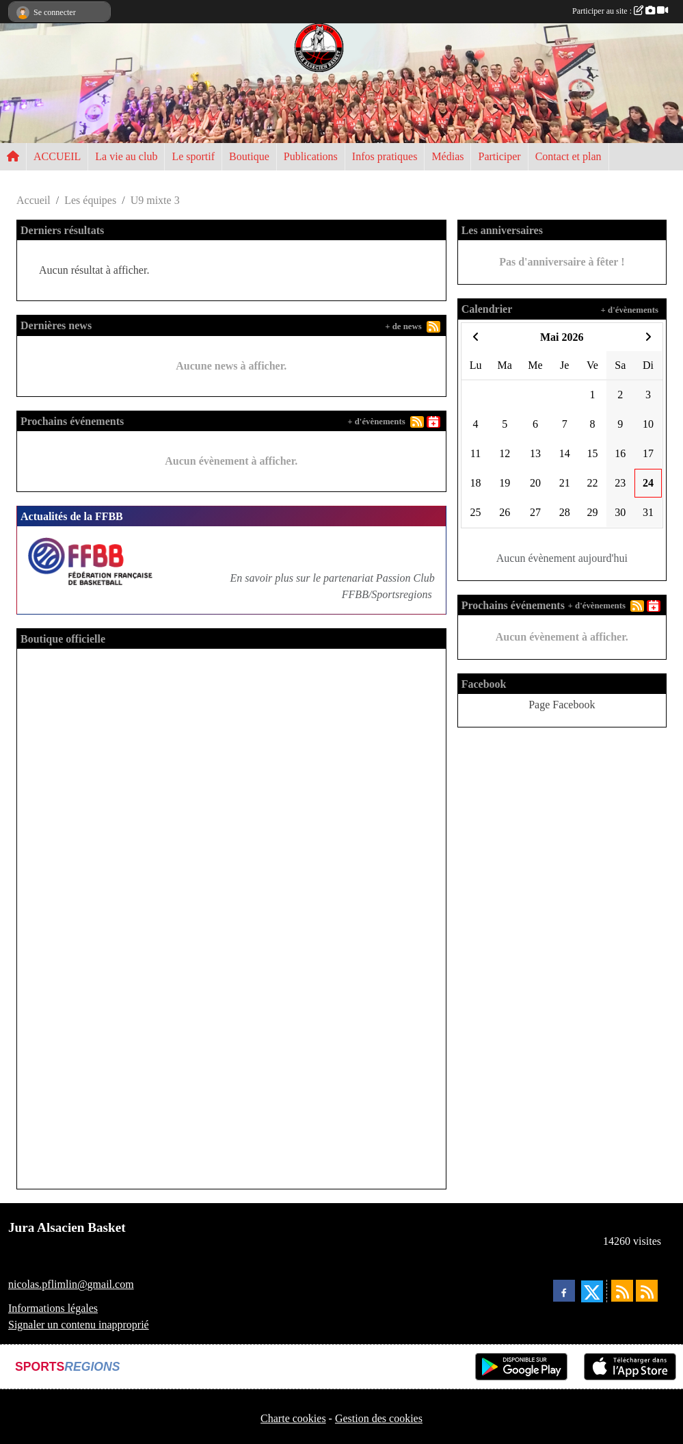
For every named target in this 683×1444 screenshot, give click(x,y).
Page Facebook (561, 704)
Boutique (249, 156)
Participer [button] (499, 156)
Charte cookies (293, 1418)
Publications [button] (311, 156)
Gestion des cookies (379, 1418)
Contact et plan (568, 156)
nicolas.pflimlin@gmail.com (71, 1284)
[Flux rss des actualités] (622, 1291)
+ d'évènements (376, 421)
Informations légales (53, 1308)
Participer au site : (620, 11)
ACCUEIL (57, 156)
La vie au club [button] (126, 156)
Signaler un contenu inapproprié (78, 1324)
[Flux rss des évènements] (647, 1291)
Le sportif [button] (193, 156)
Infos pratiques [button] (385, 156)
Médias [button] (447, 156)
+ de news (403, 326)
